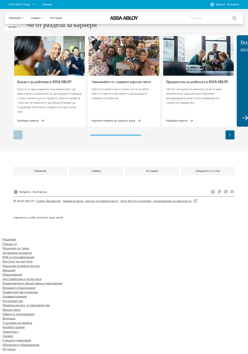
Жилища (8, 318)
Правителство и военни (20, 292)
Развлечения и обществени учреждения (32, 283)
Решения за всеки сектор (21, 266)
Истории (56, 18)
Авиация (8, 270)
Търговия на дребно (17, 323)
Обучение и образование (21, 345)
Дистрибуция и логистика (21, 279)
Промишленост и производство (26, 305)
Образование (12, 274)
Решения (15, 18)
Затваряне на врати (17, 253)
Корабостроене (13, 327)
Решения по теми (15, 248)
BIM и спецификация (18, 257)
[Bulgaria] (224, 4)
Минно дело (11, 310)
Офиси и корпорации (18, 314)
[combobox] (213, 18)
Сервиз (35, 18)
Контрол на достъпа (17, 261)
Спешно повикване (16, 340)
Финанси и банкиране (18, 288)
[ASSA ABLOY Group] (22, 4)
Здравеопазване (14, 296)
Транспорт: (10, 332)
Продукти (9, 244)
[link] (47, 4)
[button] (23, 18)
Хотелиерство (12, 301)
